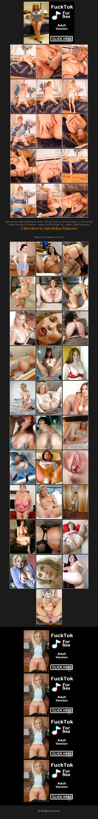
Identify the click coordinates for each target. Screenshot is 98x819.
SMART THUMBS (55, 624)
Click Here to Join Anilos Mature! (49, 228)
